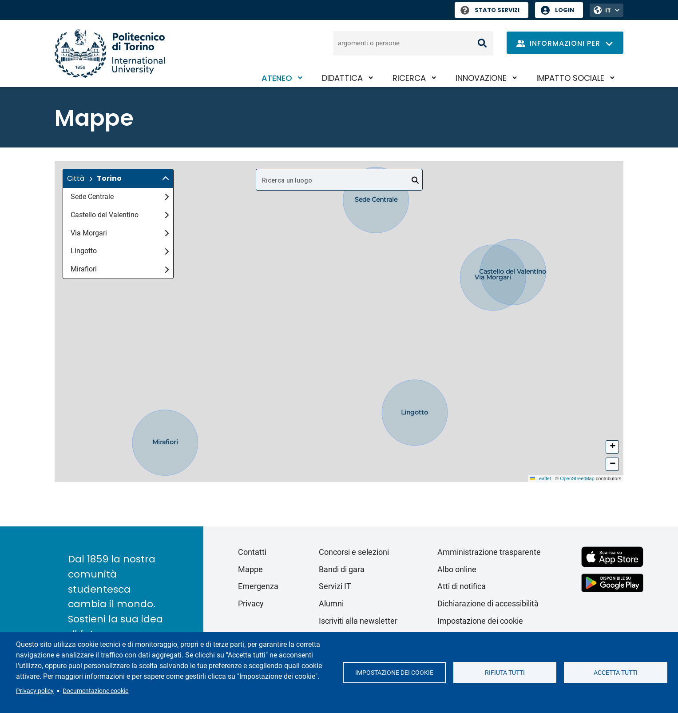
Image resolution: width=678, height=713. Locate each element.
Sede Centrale (120, 196)
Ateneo (277, 78)
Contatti (252, 552)
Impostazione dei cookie (394, 672)
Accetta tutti (616, 672)
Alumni (331, 603)
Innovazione (481, 78)
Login (564, 10)
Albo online (456, 569)
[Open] (415, 180)
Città (75, 178)
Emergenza (258, 586)
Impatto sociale (570, 78)
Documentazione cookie (95, 690)
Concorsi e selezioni (354, 552)
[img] (165, 178)
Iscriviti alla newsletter (358, 620)
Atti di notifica (461, 586)
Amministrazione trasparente (489, 552)
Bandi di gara (342, 569)
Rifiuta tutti (505, 672)
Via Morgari (120, 233)
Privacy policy (35, 690)
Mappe (250, 569)
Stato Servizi (489, 10)
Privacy (251, 603)
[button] (118, 178)
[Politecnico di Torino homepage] (110, 53)
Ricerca (409, 78)
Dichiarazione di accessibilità (488, 603)
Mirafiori (120, 269)
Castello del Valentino (120, 215)
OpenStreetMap (577, 478)
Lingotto (120, 251)
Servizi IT (335, 586)
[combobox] (339, 179)
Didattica (342, 78)
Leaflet (540, 478)
